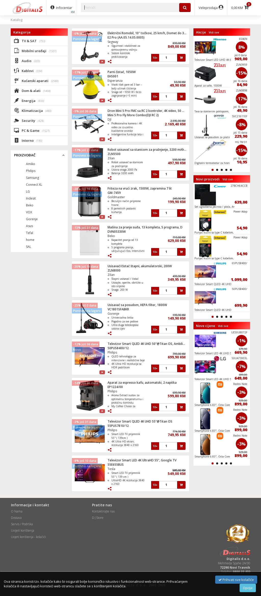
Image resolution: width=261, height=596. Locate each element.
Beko (111, 236)
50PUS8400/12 (118, 348)
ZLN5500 (114, 154)
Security (29, 120)
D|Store (97, 518)
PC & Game (32, 130)
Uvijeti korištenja (22, 530)
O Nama (16, 511)
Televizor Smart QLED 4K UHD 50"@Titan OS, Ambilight (148, 344)
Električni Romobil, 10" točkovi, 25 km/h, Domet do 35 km (149, 33)
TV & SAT (29, 40)
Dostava (16, 518)
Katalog (16, 19)
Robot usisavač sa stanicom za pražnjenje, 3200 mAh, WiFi (149, 149)
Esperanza (115, 80)
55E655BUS (116, 464)
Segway (113, 42)
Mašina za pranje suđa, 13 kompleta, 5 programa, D (145, 227)
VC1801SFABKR (118, 309)
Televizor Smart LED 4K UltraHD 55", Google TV (142, 460)
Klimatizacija (32, 110)
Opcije (248, 588)
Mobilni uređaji (35, 50)
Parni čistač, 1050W (122, 72)
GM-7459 (114, 193)
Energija (29, 100)
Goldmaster (116, 197)
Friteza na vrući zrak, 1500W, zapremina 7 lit (140, 188)
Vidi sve (214, 32)
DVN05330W (117, 231)
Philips (112, 352)
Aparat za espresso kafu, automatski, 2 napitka (142, 382)
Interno (28, 140)
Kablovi (28, 70)
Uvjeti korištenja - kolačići (28, 537)
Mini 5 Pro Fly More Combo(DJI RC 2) (133, 115)
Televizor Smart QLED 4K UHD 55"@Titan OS (140, 421)
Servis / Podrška (22, 524)
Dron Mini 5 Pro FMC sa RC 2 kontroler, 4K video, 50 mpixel (150, 111)
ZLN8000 (114, 270)
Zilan (111, 158)
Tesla (111, 469)
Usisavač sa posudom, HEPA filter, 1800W (137, 305)
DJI (109, 119)
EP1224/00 (115, 387)
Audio (27, 60)
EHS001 (113, 76)
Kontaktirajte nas (103, 511)
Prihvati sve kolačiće (236, 579)
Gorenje (113, 313)
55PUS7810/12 (118, 426)
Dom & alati (32, 90)
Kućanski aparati (36, 80)
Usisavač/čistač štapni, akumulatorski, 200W (140, 266)
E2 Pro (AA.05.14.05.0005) (126, 37)
